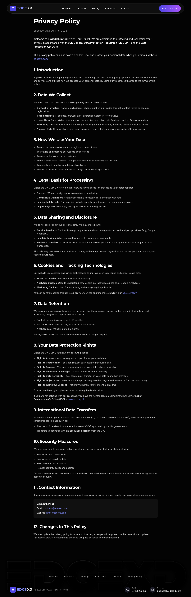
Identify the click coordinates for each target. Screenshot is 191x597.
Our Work (81, 8)
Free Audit (110, 8)
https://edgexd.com (56, 512)
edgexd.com (41, 58)
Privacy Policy (135, 576)
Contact (125, 8)
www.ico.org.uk (76, 399)
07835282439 (139, 591)
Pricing (95, 8)
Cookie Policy (129, 293)
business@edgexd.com (55, 508)
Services (66, 8)
